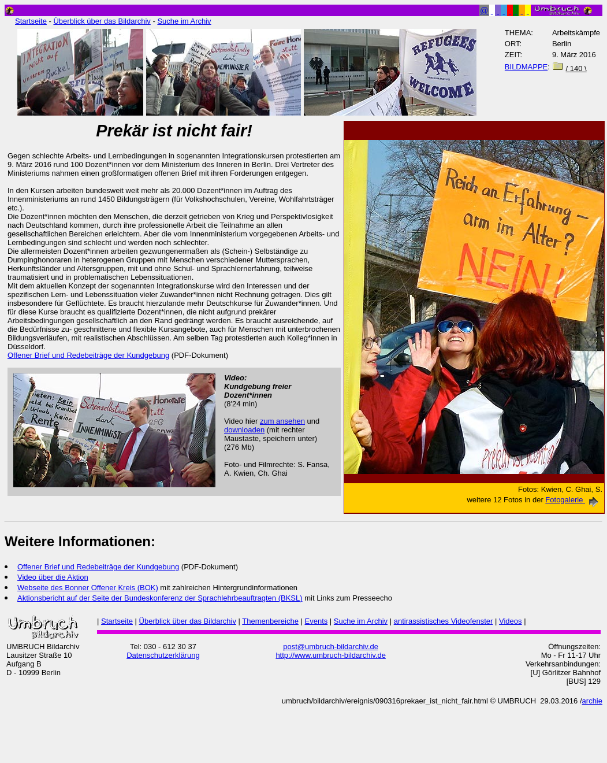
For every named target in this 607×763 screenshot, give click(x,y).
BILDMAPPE (526, 66)
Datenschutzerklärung (162, 655)
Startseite (31, 21)
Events (316, 621)
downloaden (244, 429)
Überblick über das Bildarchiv (101, 21)
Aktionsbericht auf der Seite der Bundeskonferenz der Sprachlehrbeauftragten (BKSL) (160, 598)
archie (592, 701)
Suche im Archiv (184, 21)
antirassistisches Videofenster (443, 621)
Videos (510, 621)
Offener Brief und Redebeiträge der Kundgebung (98, 566)
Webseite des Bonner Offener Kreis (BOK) (87, 587)
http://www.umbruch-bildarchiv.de (330, 655)
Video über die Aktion (52, 577)
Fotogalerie (573, 499)
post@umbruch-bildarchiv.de (330, 646)
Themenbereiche (270, 621)
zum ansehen (282, 421)
